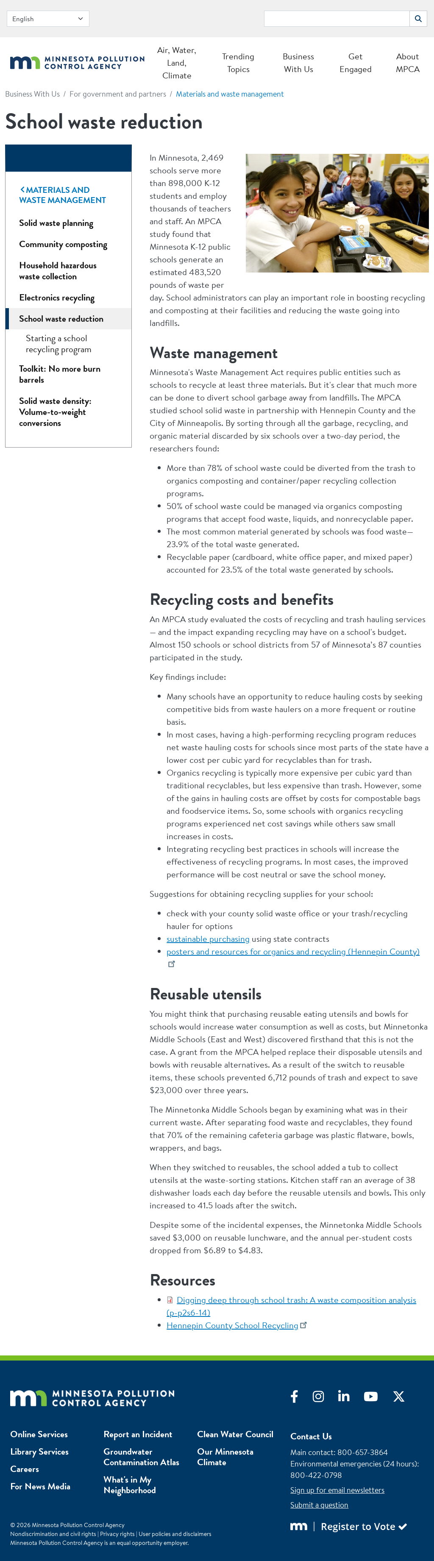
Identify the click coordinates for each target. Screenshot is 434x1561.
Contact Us (311, 1436)
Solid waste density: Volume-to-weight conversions (55, 411)
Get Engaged (355, 62)
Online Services (39, 1434)
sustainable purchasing (208, 938)
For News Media (40, 1486)
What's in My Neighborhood (129, 1485)
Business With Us (298, 62)
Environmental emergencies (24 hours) (353, 1463)
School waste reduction (61, 318)
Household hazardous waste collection (58, 271)
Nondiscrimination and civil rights (53, 1534)
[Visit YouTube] (378, 1398)
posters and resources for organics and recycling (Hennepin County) (293, 951)
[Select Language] (48, 19)
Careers (24, 1468)
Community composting (63, 243)
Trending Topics (238, 62)
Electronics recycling (57, 297)
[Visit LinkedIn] (351, 1398)
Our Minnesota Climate (225, 1457)
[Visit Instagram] (325, 1398)
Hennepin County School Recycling (232, 1325)
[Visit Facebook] (301, 1398)
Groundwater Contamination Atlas (141, 1457)
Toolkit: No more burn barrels (59, 374)
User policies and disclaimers (175, 1534)
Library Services (39, 1451)
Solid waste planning (56, 222)
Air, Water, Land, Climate (176, 62)
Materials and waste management (230, 94)
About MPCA (408, 62)
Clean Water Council (235, 1434)
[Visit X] (405, 1398)
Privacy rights (117, 1534)
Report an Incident (137, 1434)
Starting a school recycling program (59, 343)
